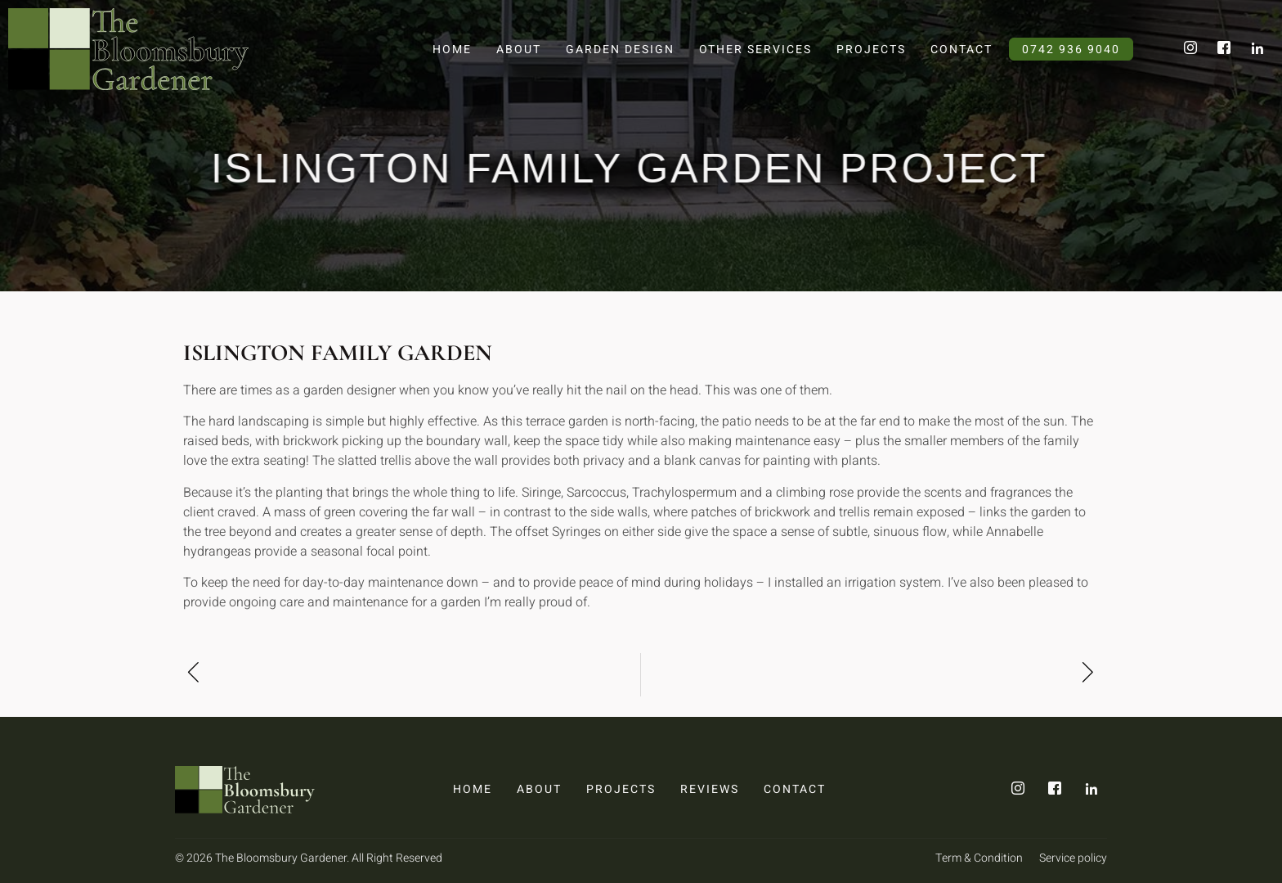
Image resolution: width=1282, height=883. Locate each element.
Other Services (755, 49)
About (518, 49)
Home (452, 49)
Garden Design (620, 49)
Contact (961, 49)
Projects (871, 49)
